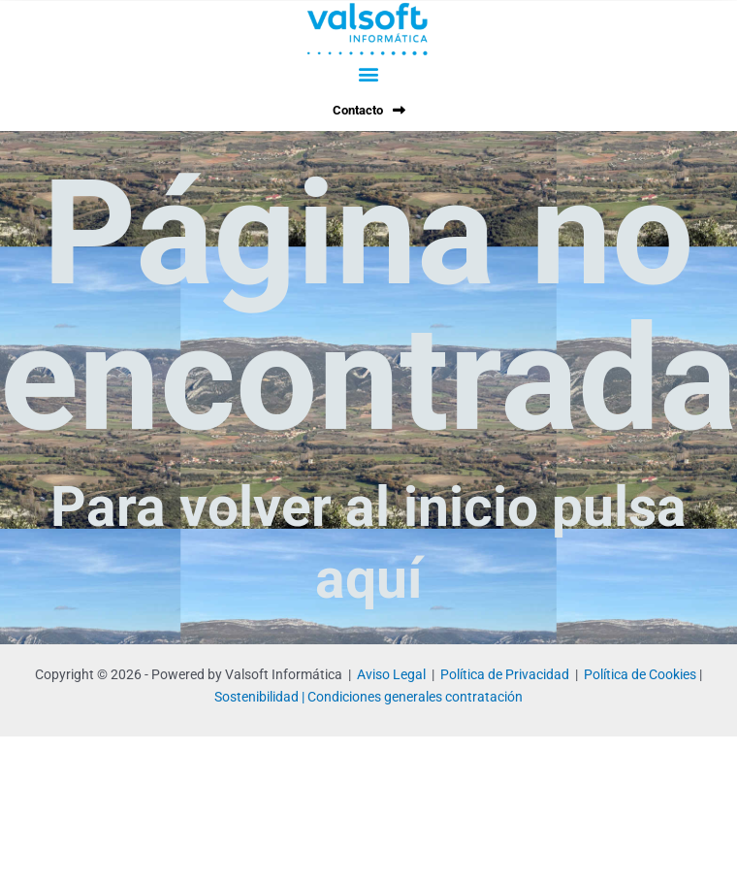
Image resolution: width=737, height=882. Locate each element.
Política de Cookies (640, 674)
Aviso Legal (391, 674)
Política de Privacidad (504, 674)
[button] (368, 73)
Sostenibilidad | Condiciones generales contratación (368, 696)
